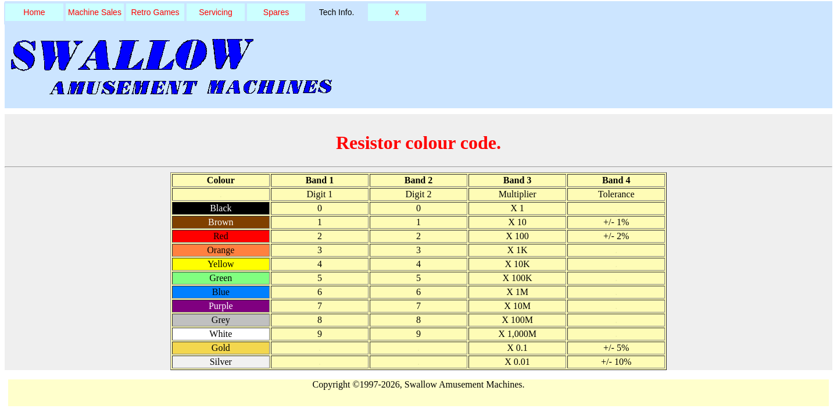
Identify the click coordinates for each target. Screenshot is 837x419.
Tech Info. (337, 12)
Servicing (216, 12)
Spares (276, 12)
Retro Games (155, 12)
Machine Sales (94, 12)
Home (34, 12)
